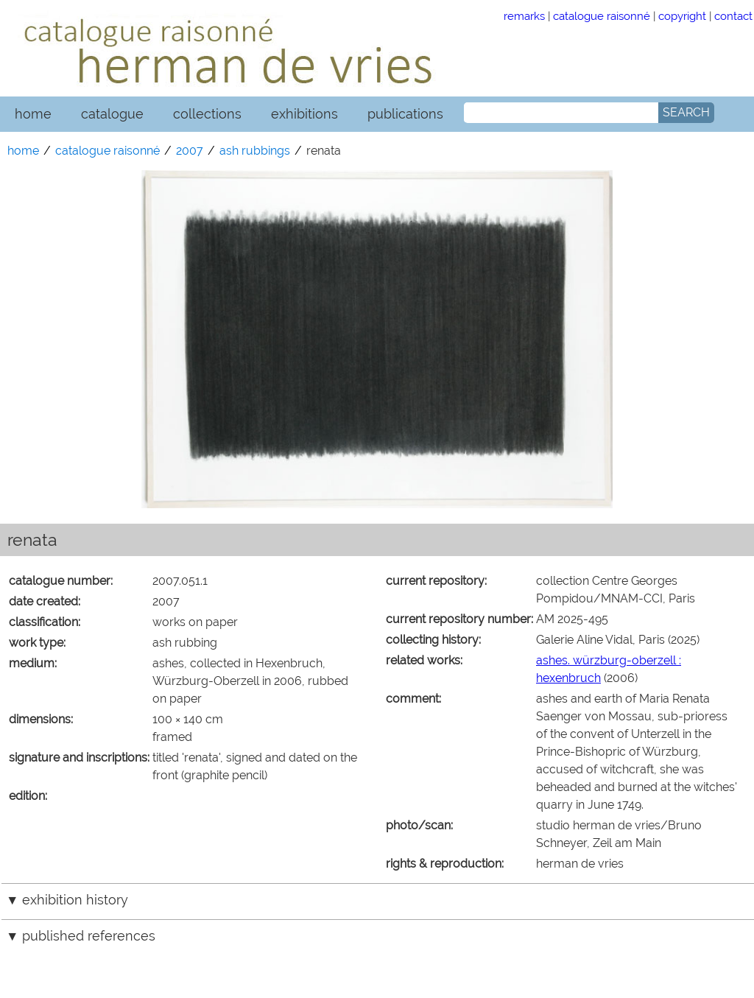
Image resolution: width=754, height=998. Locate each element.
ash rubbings (254, 151)
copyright (682, 16)
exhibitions (304, 114)
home (33, 114)
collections (207, 114)
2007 (189, 151)
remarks (524, 16)
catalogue (112, 114)
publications (405, 114)
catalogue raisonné (601, 16)
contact (733, 16)
